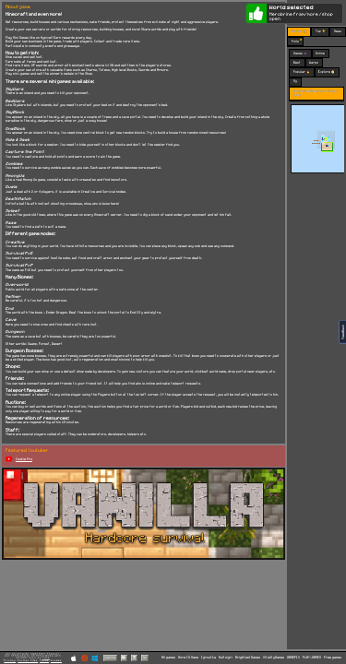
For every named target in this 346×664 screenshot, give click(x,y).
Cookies (56, 660)
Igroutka (208, 657)
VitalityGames (273, 657)
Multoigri (226, 657)
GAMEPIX (293, 657)
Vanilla (110, 657)
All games (168, 657)
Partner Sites (28, 660)
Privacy (10, 660)
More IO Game (188, 657)
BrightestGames (247, 657)
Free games (332, 657)
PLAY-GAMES (312, 657)
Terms (44, 660)
